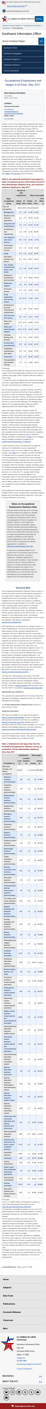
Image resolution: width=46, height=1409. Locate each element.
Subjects (7, 1287)
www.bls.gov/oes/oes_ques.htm (13, 722)
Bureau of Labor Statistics (12, 25)
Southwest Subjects (11, 59)
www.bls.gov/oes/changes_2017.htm (20, 546)
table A (8, 174)
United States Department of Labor (15, 11)
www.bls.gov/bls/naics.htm (33, 688)
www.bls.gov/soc (21, 685)
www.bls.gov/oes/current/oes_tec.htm (15, 672)
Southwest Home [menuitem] (10, 48)
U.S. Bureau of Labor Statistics (21, 19)
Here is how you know (16, 6)
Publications (9, 1303)
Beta (5, 1328)
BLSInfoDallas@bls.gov (11, 111)
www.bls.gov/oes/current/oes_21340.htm (16, 442)
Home (6, 1279)
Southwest (7, 28)
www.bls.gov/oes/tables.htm (11, 622)
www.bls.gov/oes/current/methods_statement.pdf (19, 729)
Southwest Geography (12, 53)
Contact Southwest (24, 1369)
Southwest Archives (11, 65)
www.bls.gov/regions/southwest (13, 113)
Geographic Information (32, 25)
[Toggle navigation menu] (39, 19)
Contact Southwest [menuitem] (11, 70)
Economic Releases (12, 1312)
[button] (40, 1376)
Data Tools (8, 1295)
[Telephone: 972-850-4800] (31, 1359)
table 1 (30, 437)
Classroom (8, 1320)
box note (17, 174)
